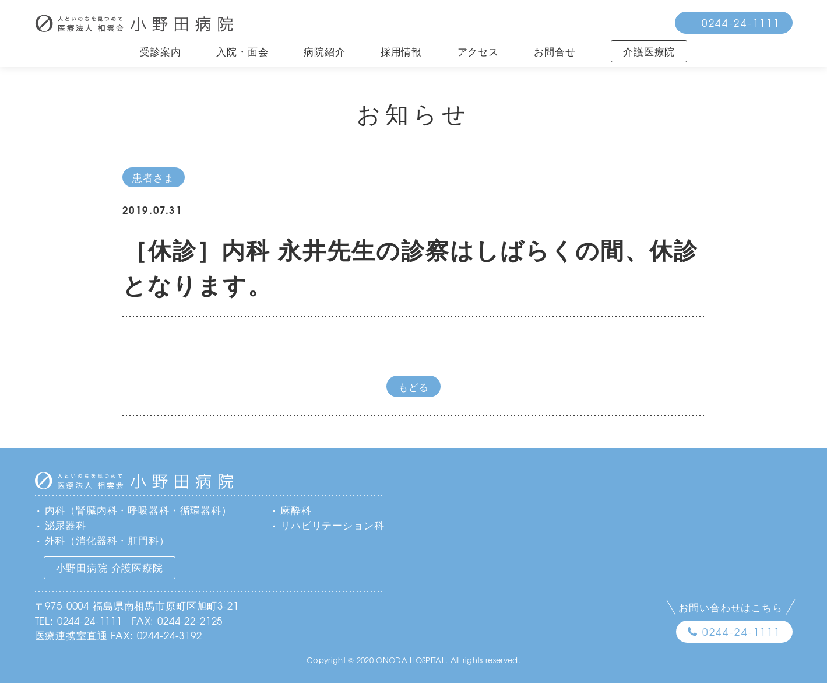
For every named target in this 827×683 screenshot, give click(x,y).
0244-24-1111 (741, 22)
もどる (414, 386)
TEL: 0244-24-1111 (78, 620)
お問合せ (554, 51)
